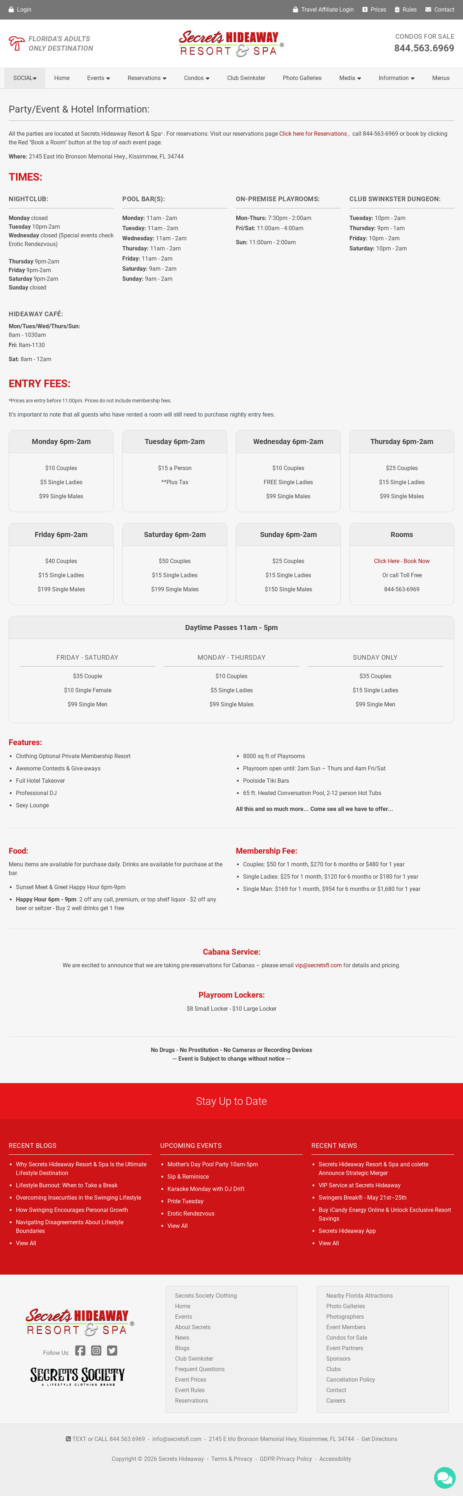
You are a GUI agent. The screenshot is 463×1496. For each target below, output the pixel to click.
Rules (406, 9)
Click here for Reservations (313, 133)
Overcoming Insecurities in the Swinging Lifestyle (78, 1197)
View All (26, 1243)
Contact (439, 9)
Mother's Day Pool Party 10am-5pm (212, 1164)
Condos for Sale (425, 36)
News (182, 1337)
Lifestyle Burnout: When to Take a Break (67, 1185)
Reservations (147, 78)
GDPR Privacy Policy (287, 1458)
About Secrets (193, 1327)
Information (397, 78)
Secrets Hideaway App (347, 1230)
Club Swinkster (246, 78)
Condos (196, 78)
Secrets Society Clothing (206, 1295)
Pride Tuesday (185, 1201)
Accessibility (335, 1458)
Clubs (333, 1369)
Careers (335, 1400)
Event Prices (190, 1379)
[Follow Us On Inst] (96, 1352)
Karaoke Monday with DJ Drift (206, 1189)
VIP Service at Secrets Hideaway (360, 1185)
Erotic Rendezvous (190, 1213)
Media (350, 78)
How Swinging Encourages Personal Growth (72, 1209)
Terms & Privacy (231, 1458)
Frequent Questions (200, 1369)
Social (25, 78)
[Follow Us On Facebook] (80, 1352)
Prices (374, 9)
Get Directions (379, 1439)
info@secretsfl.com (176, 1439)
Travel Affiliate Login (323, 9)
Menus (441, 78)
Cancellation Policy (350, 1379)
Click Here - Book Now (402, 561)
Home (61, 78)
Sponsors (338, 1358)
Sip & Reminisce (188, 1176)
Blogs (182, 1348)
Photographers (345, 1316)
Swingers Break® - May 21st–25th (363, 1197)
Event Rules (190, 1390)
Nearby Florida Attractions (359, 1295)
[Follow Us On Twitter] (112, 1352)
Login (20, 9)
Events (98, 78)
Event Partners (344, 1348)
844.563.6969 (424, 48)
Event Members (346, 1327)
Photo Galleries (302, 78)
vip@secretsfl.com (318, 965)
